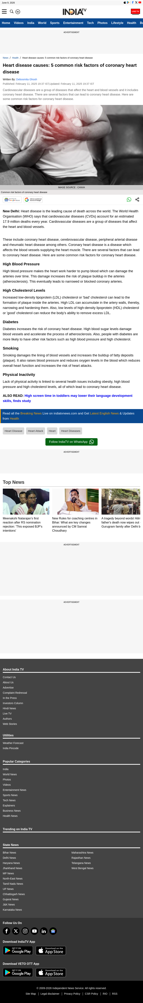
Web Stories (10, 723)
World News (10, 774)
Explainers (9, 805)
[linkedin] (43, 931)
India (30, 22)
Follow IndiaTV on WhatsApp (71, 442)
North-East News (13, 878)
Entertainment (73, 22)
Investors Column (13, 703)
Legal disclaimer (50, 993)
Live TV (7, 713)
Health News (10, 815)
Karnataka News (12, 909)
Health (131, 22)
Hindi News (9, 708)
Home (6, 22)
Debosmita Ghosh (26, 79)
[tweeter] (16, 931)
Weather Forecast (13, 743)
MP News (8, 873)
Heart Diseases (70, 430)
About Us (8, 682)
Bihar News (9, 852)
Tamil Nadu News (13, 883)
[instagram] (25, 931)
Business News (12, 810)
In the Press (10, 697)
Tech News (9, 800)
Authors (7, 718)
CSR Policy (91, 993)
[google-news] (53, 931)
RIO (105, 993)
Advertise (8, 687)
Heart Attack (35, 430)
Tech (90, 22)
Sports (55, 22)
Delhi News (9, 857)
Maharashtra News (82, 852)
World (42, 22)
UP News (8, 888)
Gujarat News (11, 899)
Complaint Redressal (15, 692)
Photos (102, 22)
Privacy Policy (72, 993)
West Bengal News (82, 868)
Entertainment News (14, 789)
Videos (18, 22)
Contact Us (9, 677)
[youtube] (34, 931)
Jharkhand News (12, 868)
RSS (114, 993)
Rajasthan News (81, 857)
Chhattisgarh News (14, 894)
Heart (52, 430)
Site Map (31, 993)
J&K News (9, 904)
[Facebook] (6, 931)
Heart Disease (13, 430)
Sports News (10, 795)
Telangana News (81, 863)
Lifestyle (117, 22)
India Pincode (11, 748)
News (5, 58)
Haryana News (11, 863)
